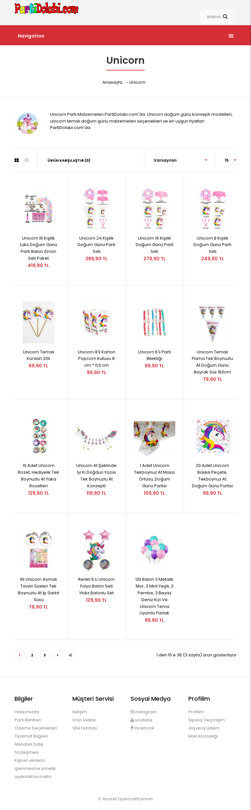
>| (70, 655)
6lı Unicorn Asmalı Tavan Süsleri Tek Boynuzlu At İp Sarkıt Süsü (38, 589)
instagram (144, 712)
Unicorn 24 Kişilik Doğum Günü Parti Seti (96, 245)
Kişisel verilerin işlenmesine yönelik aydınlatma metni (35, 768)
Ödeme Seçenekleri (36, 728)
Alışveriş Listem (204, 728)
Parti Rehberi (28, 720)
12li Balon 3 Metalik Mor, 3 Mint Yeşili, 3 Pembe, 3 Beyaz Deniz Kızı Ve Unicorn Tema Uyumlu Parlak (154, 596)
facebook (142, 728)
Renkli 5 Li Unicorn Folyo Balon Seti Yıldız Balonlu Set (96, 586)
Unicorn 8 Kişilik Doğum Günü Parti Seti (212, 245)
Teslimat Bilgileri (31, 736)
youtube (141, 720)
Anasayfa (112, 82)
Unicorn (137, 82)
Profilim (196, 712)
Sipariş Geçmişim (206, 720)
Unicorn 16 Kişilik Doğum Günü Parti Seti (154, 245)
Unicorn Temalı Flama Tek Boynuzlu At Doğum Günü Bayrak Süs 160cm (212, 362)
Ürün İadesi (84, 720)
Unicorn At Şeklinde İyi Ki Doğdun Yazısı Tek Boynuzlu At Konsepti (96, 475)
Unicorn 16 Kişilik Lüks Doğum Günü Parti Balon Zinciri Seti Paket (38, 248)
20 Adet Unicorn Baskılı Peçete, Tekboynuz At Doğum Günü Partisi (212, 475)
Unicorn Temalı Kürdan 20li (38, 355)
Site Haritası (84, 728)
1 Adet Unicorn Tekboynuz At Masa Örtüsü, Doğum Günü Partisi (154, 475)
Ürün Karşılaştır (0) (68, 160)
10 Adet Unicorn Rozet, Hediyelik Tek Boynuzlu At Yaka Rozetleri (38, 475)
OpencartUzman (135, 799)
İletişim (79, 712)
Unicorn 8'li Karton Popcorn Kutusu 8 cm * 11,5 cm (96, 359)
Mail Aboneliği (203, 736)
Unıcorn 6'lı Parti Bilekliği (154, 355)
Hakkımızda (27, 712)
